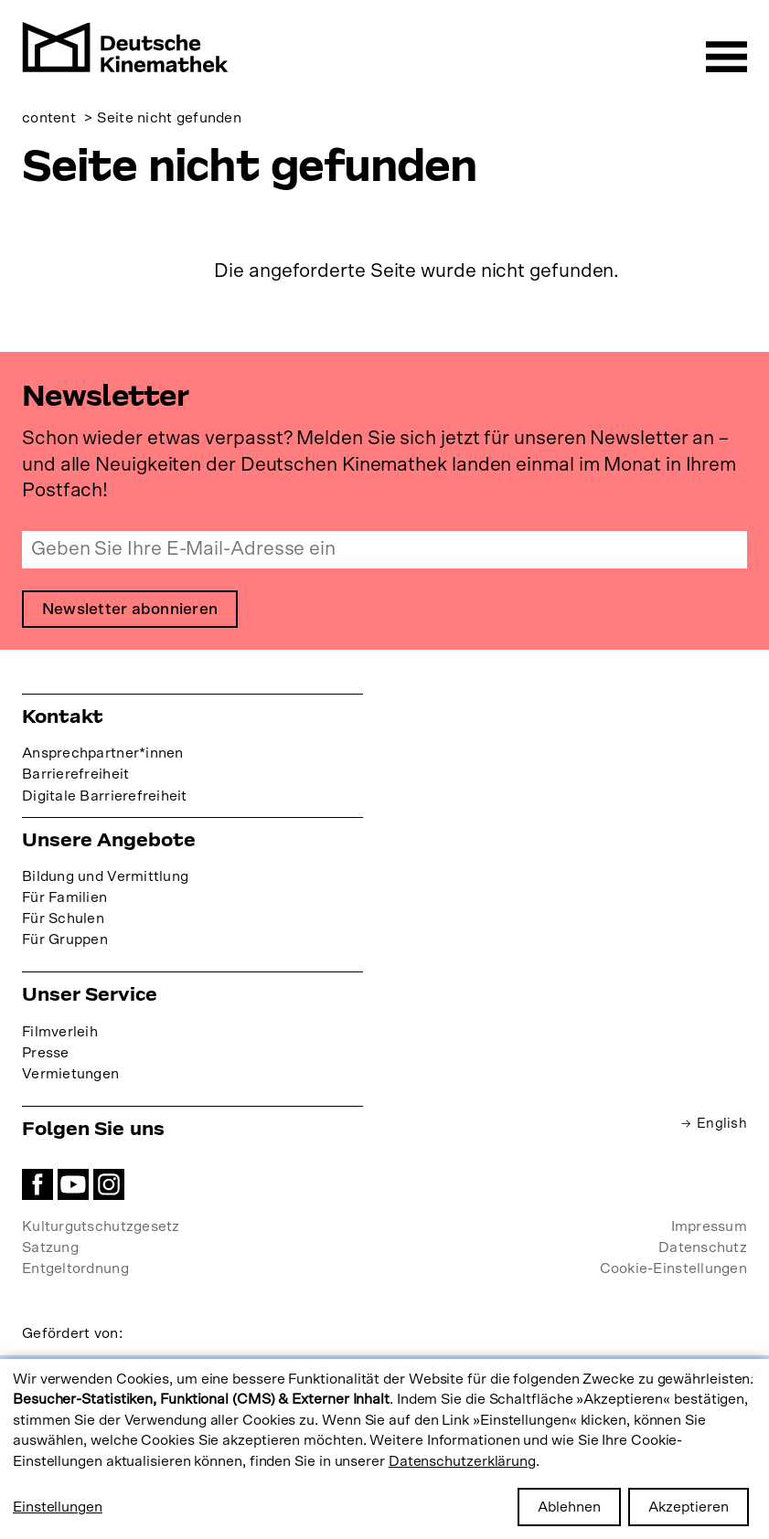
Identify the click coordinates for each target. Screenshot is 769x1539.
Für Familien (64, 898)
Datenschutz (702, 1248)
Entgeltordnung (75, 1269)
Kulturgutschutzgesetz (101, 1227)
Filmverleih (60, 1032)
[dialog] (384, 1449)
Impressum (709, 1227)
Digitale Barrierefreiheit (104, 797)
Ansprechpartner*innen (103, 754)
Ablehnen (569, 1507)
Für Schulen (63, 919)
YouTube (73, 1185)
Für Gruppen (65, 940)
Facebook (37, 1185)
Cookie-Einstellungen (673, 1269)
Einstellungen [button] (57, 1507)
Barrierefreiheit (75, 776)
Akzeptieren (688, 1507)
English (722, 1124)
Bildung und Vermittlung (105, 877)
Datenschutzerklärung (462, 1461)
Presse (45, 1053)
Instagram (108, 1185)
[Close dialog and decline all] (755, 1370)
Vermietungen (70, 1074)
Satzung (50, 1248)
